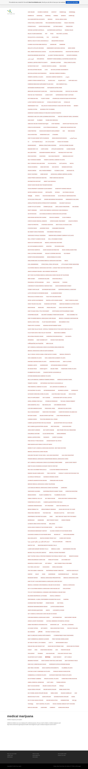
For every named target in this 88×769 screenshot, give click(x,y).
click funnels (66, 217)
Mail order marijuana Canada (37, 51)
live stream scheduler (50, 127)
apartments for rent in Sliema (37, 516)
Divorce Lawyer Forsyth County (38, 62)
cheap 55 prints (73, 221)
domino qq (63, 12)
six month (68, 336)
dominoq (47, 15)
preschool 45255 (50, 408)
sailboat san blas (65, 203)
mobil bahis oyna (64, 689)
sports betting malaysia (70, 123)
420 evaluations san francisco (37, 73)
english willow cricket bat (36, 646)
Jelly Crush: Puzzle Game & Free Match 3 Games (42, 354)
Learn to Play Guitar (34, 206)
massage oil (70, 170)
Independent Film (33, 105)
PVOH (51, 33)
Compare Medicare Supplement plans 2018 (40, 84)
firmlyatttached (53, 559)
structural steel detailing (49, 264)
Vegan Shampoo (32, 167)
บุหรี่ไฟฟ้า (40, 631)
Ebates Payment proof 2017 (48, 538)
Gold (48, 282)
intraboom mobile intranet (59, 365)
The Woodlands (59, 246)
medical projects (65, 354)
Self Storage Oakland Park (36, 163)
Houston (48, 246)
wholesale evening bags (35, 296)
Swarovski (56, 282)
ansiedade (41, 520)
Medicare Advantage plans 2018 (37, 91)
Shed (51, 516)
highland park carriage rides (67, 498)
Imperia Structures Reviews (47, 145)
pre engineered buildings (53, 22)
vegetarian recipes (46, 649)
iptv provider (49, 505)
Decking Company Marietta (54, 76)
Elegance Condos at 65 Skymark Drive (39, 534)
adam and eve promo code (56, 646)
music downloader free (69, 249)
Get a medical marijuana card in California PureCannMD (45, 462)
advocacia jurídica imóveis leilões (61, 174)
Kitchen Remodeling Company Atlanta (39, 376)
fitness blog (32, 26)
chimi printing (32, 131)
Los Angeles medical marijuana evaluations (53, 213)
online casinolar (66, 693)
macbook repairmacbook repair (37, 606)
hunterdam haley (63, 574)
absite (48, 610)
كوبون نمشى (31, 58)
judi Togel (60, 603)
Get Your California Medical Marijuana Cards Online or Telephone (48, 275)
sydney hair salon (33, 289)
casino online (71, 149)
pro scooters (32, 156)
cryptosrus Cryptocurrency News (63, 311)
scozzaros (46, 567)
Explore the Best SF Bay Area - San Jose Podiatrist (43, 455)
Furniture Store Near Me (69, 678)
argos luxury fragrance (35, 621)
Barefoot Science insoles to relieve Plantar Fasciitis (44, 113)
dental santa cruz (33, 321)
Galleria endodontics (56, 51)
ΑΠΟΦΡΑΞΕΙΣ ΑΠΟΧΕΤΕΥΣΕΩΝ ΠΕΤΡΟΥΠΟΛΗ (64, 98)
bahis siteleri (46, 696)
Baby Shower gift (42, 340)
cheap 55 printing (33, 224)
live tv (51, 642)
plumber (39, 120)
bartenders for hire (69, 549)
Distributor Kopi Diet (34, 181)
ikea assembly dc (72, 314)
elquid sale (61, 80)
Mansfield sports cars (35, 563)
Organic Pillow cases (64, 408)
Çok (76, 693)
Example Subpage (43, 12)
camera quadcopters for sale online (39, 422)
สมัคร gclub (49, 343)
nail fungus (58, 527)
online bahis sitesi (52, 700)
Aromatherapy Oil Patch (54, 440)
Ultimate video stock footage (37, 523)
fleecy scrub (45, 98)
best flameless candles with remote (39, 635)
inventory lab (54, 624)
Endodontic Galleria (72, 199)
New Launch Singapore (62, 206)
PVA (48, 37)
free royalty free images (35, 440)
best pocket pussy (52, 520)
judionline (53, 44)
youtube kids (47, 512)
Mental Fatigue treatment (57, 552)
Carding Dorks (32, 419)
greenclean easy (68, 156)
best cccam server (33, 685)
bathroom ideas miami (48, 289)
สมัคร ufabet (31, 278)
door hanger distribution (51, 249)
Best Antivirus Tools (71, 660)
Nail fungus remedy (45, 170)
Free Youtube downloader (60, 639)
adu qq (74, 700)
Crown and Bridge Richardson (53, 199)
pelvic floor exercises (35, 33)
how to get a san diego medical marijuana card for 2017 (45, 581)
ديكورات (67, 76)
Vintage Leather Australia (36, 30)
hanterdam (51, 574)
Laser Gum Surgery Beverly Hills (38, 549)
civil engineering (33, 264)
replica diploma (33, 707)
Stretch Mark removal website (37, 221)
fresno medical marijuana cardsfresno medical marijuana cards (48, 458)
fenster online (65, 649)
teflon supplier (58, 541)
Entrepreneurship (49, 390)
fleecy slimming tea (45, 494)
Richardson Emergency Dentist (37, 530)
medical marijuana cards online (38, 451)
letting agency (58, 26)
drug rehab (31, 307)
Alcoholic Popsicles (34, 476)
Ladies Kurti (49, 94)
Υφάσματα (46, 437)
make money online (70, 617)
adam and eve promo (73, 646)
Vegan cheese (32, 170)
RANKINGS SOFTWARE (50, 303)
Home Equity (43, 368)
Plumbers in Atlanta (34, 372)
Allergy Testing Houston (56, 55)
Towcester (69, 26)
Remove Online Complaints (36, 473)
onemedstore (65, 700)
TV (28, 141)
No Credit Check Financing (36, 231)
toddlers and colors (56, 480)
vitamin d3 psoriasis (51, 401)
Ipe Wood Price (32, 368)
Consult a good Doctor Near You (69, 473)
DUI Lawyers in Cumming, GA (58, 386)
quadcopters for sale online (63, 422)
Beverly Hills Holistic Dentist (37, 552)
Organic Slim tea (59, 512)
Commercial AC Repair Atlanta (37, 675)
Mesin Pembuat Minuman (48, 509)
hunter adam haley (72, 570)
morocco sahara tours (65, 379)
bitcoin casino (32, 415)
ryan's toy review (63, 141)
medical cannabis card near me (68, 318)
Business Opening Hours (51, 476)
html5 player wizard (34, 127)
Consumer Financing (58, 228)
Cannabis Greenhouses (35, 505)
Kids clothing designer (35, 253)
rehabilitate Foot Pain (65, 152)
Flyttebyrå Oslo (37, 141)
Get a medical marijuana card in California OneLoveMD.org (46, 347)
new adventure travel (57, 628)
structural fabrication (35, 22)
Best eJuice (70, 512)
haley (37, 574)
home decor (44, 174)
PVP (46, 33)
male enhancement (33, 412)
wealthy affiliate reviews (36, 48)
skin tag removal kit (62, 505)
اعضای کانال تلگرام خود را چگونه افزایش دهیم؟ (39, 541)
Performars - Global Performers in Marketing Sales (44, 599)
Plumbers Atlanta (60, 494)
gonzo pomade (66, 520)
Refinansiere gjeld (62, 642)
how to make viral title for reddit (38, 311)
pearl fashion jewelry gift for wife (64, 703)
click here (55, 37)
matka (72, 163)
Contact (53, 12)
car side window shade (35, 408)
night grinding (32, 210)
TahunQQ (30, 703)
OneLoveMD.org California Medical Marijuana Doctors (44, 260)
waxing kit (57, 534)
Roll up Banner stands (55, 239)
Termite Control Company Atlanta (54, 159)
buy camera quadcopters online (38, 426)
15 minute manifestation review (37, 480)
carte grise (44, 149)
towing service (61, 682)
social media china (61, 19)
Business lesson (63, 390)
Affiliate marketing (57, 149)
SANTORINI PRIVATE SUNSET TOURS (52, 491)
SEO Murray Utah (64, 321)
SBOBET (76, 105)
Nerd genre (71, 48)
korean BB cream (63, 707)
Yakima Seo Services (52, 120)
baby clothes (67, 361)
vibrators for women (49, 412)
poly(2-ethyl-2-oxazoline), (36, 37)
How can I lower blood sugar (37, 664)
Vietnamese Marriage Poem (36, 87)
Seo (64, 131)
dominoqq (72, 12)
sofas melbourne (68, 534)
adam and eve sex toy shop (67, 509)
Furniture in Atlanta (34, 502)
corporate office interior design (59, 664)
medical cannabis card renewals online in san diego (44, 585)
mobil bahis (54, 693)
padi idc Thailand (72, 628)
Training (40, 653)
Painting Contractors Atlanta (37, 361)
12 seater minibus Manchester (59, 469)
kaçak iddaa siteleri (34, 689)
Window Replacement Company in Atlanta (61, 235)
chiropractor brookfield (54, 336)
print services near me (57, 177)
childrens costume (34, 433)
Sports (37, 195)
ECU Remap (67, 253)
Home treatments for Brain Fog (37, 624)
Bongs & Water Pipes (34, 437)
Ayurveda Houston (47, 224)
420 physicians (32, 213)
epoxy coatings (32, 174)
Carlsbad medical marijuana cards (39, 617)
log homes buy (65, 559)
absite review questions (35, 610)
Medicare (41, 307)
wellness (52, 523)
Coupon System (32, 109)
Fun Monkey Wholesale (54, 231)
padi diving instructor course (37, 217)
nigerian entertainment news (52, 325)
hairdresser (44, 365)
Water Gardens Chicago (35, 192)
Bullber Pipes (32, 152)
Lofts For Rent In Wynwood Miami (38, 293)
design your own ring (57, 340)
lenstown (44, 707)
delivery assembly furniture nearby (52, 314)
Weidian (50, 19)
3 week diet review (65, 538)
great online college (34, 303)
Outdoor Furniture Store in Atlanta (60, 675)
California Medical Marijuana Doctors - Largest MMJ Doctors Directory (50, 267)
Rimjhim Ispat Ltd (33, 149)
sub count (31, 120)
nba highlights (32, 538)
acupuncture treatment (35, 603)
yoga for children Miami (53, 296)
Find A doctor (51, 473)
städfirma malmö (33, 314)
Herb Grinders (61, 433)
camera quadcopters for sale (53, 502)
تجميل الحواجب (73, 138)
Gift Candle (68, 657)
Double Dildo (69, 30)
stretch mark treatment (57, 221)
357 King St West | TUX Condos (37, 642)
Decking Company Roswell (58, 73)
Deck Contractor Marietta (50, 667)
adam (43, 574)
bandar (63, 15)
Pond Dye (68, 541)
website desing (73, 556)
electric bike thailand (59, 394)
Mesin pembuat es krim (54, 257)
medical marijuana (69, 585)
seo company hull (61, 84)
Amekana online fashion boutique (38, 123)
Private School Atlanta (51, 678)
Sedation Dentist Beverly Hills (47, 545)
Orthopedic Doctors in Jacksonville (52, 383)
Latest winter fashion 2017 (36, 102)
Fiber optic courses (34, 325)
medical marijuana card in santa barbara (40, 350)
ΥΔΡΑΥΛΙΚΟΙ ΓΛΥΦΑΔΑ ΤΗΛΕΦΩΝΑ (37, 235)
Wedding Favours (33, 660)
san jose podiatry (54, 156)
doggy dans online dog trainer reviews (40, 185)
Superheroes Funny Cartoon (64, 94)
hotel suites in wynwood (35, 300)
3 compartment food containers (64, 635)
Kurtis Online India (44, 26)
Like (56, 649)
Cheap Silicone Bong (56, 91)
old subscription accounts (36, 19)
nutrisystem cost (33, 66)
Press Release (51, 307)
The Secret (31, 653)
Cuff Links (50, 682)
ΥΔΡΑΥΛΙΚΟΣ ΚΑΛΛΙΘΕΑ (34, 491)
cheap (30, 649)
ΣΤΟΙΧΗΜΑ (55, 134)
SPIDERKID (31, 340)
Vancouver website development (49, 131)
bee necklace (47, 404)
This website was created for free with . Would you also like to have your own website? (44, 2)
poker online (50, 603)
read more (63, 66)
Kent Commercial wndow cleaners (38, 639)
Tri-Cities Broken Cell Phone (48, 419)
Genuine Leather (56, 62)
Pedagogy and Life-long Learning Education (41, 116)
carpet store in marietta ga (36, 80)
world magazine (57, 567)
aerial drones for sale (35, 401)
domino (56, 15)
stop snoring (55, 123)
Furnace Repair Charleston (61, 671)
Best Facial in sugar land (64, 224)
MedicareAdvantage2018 (59, 138)
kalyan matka (52, 163)
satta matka (63, 163)
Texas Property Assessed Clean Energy (40, 188)
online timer (54, 368)
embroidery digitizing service (56, 48)
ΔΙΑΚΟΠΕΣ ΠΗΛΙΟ (44, 228)
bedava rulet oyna (33, 696)
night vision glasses (71, 300)
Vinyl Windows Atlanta (35, 358)
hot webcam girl (33, 98)
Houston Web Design (49, 195)
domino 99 (31, 15)
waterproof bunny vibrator (54, 570)
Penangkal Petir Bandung (36, 282)
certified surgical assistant (67, 289)
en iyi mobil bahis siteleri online (38, 693)
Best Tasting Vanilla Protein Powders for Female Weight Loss (47, 556)
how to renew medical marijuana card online (42, 318)
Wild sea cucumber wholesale (37, 469)
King (36, 649)
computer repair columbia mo (68, 412)
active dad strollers (34, 199)
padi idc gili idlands (72, 91)
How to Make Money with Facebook (38, 138)
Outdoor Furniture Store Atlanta (38, 394)
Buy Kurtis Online (48, 430)
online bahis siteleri (49, 689)
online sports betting (46, 415)
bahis (73, 696)
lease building (66, 426)
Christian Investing (71, 491)
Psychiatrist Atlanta (34, 390)
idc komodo (31, 631)
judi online (31, 12)
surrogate (74, 390)
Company (52, 707)
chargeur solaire (43, 278)
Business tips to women (47, 109)
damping (66, 599)
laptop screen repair (57, 606)
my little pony (50, 141)
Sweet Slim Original (50, 181)
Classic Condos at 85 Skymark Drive (61, 530)
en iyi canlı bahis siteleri (35, 700)
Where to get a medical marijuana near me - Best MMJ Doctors (47, 448)
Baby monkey (57, 657)
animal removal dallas (35, 498)
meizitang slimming (60, 332)
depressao (31, 520)
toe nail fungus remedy (68, 401)
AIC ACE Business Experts (35, 246)
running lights (32, 365)
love (46, 69)
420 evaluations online (35, 69)
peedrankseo (32, 145)
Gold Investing (32, 134)
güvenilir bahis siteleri (61, 696)
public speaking (69, 22)
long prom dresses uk (63, 415)
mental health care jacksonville (38, 40)
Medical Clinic (55, 549)
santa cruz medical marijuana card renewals (54, 210)
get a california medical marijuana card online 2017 (44, 588)
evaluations (66, 588)
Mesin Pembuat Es (33, 509)
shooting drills (57, 278)
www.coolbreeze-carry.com (36, 559)
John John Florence (34, 430)
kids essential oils (33, 404)
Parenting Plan (44, 134)
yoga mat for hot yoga (65, 653)
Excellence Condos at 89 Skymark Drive (40, 527)
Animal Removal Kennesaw (36, 682)
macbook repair (33, 577)
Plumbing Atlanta (67, 667)
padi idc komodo (54, 217)
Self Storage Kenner (34, 159)
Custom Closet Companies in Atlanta (39, 671)
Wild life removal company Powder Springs (41, 379)
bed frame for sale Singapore (66, 430)
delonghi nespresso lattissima (37, 595)
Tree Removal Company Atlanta (37, 386)
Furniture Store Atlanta (68, 368)
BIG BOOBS (75, 206)
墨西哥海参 (47, 657)
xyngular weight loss (54, 102)
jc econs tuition (33, 628)
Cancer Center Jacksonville (52, 372)
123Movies (64, 487)
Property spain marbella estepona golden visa (61, 58)
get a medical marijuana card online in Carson (42, 613)
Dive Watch (55, 167)
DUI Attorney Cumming (34, 678)
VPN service (40, 58)
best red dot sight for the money (66, 516)
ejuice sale (51, 80)
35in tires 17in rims (33, 667)
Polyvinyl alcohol (62, 33)
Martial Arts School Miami (54, 300)
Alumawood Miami (56, 293)
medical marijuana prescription (50, 577)
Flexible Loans (59, 170)
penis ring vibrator (34, 512)
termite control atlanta (35, 76)
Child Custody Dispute (65, 307)
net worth (44, 628)
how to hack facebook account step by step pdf (43, 466)
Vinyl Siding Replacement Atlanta (55, 358)
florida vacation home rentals (37, 44)
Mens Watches (44, 167)
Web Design (71, 131)
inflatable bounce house (35, 336)
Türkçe (61, 685)
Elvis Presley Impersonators (67, 195)
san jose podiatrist (68, 455)
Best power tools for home (63, 563)
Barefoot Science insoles (63, 188)
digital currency (55, 595)
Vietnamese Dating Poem (54, 87)
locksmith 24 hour (58, 610)
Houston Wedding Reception (36, 55)
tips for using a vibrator (35, 570)
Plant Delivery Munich (49, 321)
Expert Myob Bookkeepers (36, 257)
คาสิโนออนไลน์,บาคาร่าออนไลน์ (35, 343)
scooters (42, 156)
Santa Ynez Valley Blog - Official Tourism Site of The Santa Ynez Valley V (50, 329)
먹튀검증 (30, 195)
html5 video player (69, 62)
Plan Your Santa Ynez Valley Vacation (39, 332)
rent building (55, 426)
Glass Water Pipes (48, 433)
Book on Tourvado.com (35, 242)
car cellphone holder (66, 145)
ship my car (31, 545)
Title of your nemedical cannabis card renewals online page (47, 592)
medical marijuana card (71, 577)
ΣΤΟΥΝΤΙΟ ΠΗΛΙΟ (32, 228)
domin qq (71, 15)
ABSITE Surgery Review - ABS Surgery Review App (42, 271)
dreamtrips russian (58, 40)
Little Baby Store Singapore (70, 264)
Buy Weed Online (50, 498)
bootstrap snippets (34, 249)
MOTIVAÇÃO (49, 192)
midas (66, 260)
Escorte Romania (72, 55)
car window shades (60, 404)
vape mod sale (72, 80)
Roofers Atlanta (55, 361)
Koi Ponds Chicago (68, 192)
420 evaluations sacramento (59, 69)
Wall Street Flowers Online (36, 239)
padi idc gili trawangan (35, 94)
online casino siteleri (49, 685)
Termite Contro (32, 383)
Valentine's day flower (35, 657)
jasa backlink (50, 653)
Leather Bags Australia (54, 30)
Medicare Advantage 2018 (68, 127)
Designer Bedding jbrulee (47, 152)
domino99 (62, 44)
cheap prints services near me (37, 177)
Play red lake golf (33, 567)
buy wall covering (68, 624)
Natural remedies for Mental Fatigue (57, 621)
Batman (57, 192)
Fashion (65, 282)
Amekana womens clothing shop (69, 303)
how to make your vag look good (51, 660)
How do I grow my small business (68, 116)
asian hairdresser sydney (63, 285)
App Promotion (57, 617)
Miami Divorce (32, 494)
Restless (75, 574)
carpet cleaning (57, 437)
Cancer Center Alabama (49, 66)
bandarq (39, 15)
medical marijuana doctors (53, 242)
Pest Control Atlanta (43, 703)
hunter (30, 574)
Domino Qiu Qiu (48, 206)
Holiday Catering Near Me (53, 253)
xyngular (67, 102)
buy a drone (46, 397)
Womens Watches (67, 167)
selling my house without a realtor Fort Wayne (56, 105)
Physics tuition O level (53, 631)
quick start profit (71, 462)
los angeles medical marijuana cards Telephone (43, 487)
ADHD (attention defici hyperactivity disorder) (42, 203)
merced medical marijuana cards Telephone (41, 484)
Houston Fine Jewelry (72, 51)
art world (48, 563)
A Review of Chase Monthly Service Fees (40, 285)
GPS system (72, 394)
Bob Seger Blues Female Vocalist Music (40, 444)
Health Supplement (34, 397)
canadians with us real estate (62, 397)
